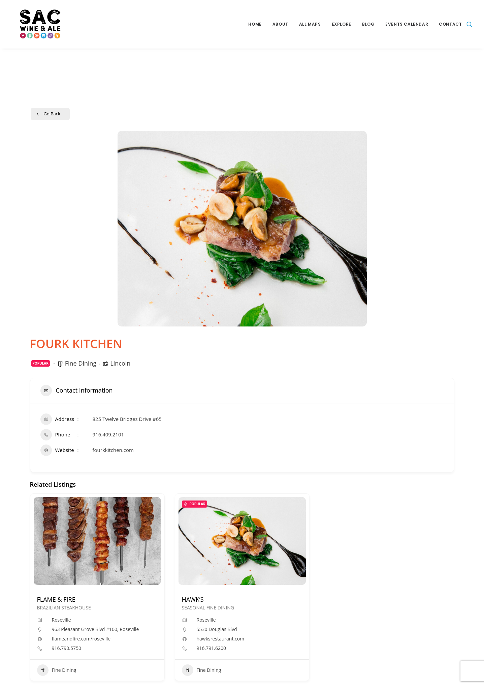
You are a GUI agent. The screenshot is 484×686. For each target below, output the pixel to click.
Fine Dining (81, 363)
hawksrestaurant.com (221, 639)
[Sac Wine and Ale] (33, 24)
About (280, 24)
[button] (469, 24)
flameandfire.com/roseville (81, 639)
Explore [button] (341, 24)
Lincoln (120, 363)
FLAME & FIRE (56, 599)
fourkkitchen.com (113, 450)
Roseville (61, 620)
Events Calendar (406, 24)
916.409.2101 (108, 434)
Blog (368, 24)
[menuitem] (255, 24)
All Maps (310, 24)
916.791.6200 (211, 648)
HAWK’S (193, 599)
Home (254, 24)
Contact (450, 24)
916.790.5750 (66, 648)
